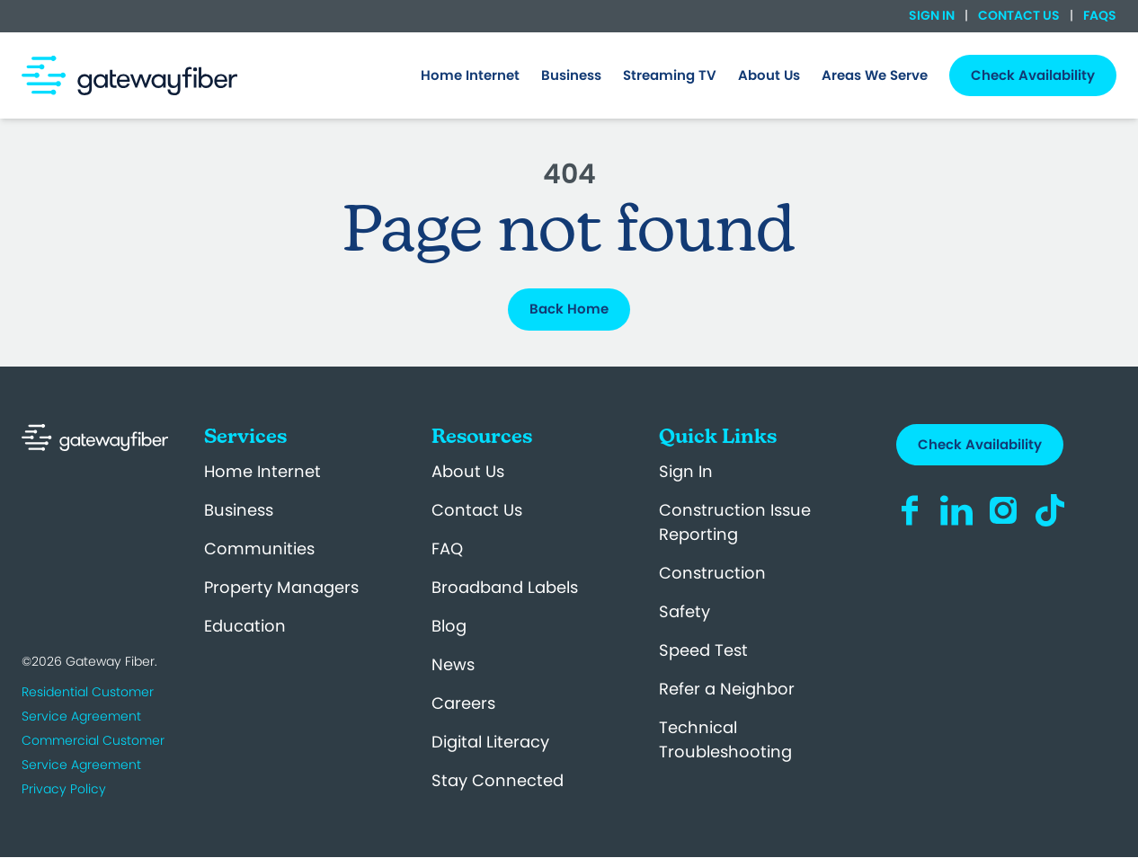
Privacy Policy (64, 789)
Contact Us (1018, 15)
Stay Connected (497, 780)
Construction (712, 573)
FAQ (447, 548)
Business (238, 510)
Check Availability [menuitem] (1033, 75)
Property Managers (281, 587)
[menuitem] (470, 76)
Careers (463, 703)
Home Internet (262, 471)
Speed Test (703, 650)
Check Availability (980, 444)
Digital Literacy (490, 741)
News (453, 664)
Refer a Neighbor (727, 688)
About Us (467, 471)
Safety (684, 611)
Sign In (933, 15)
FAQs (1098, 15)
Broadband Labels (504, 587)
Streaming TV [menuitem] (669, 75)
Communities (259, 548)
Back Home (569, 308)
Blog (449, 626)
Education (245, 626)
